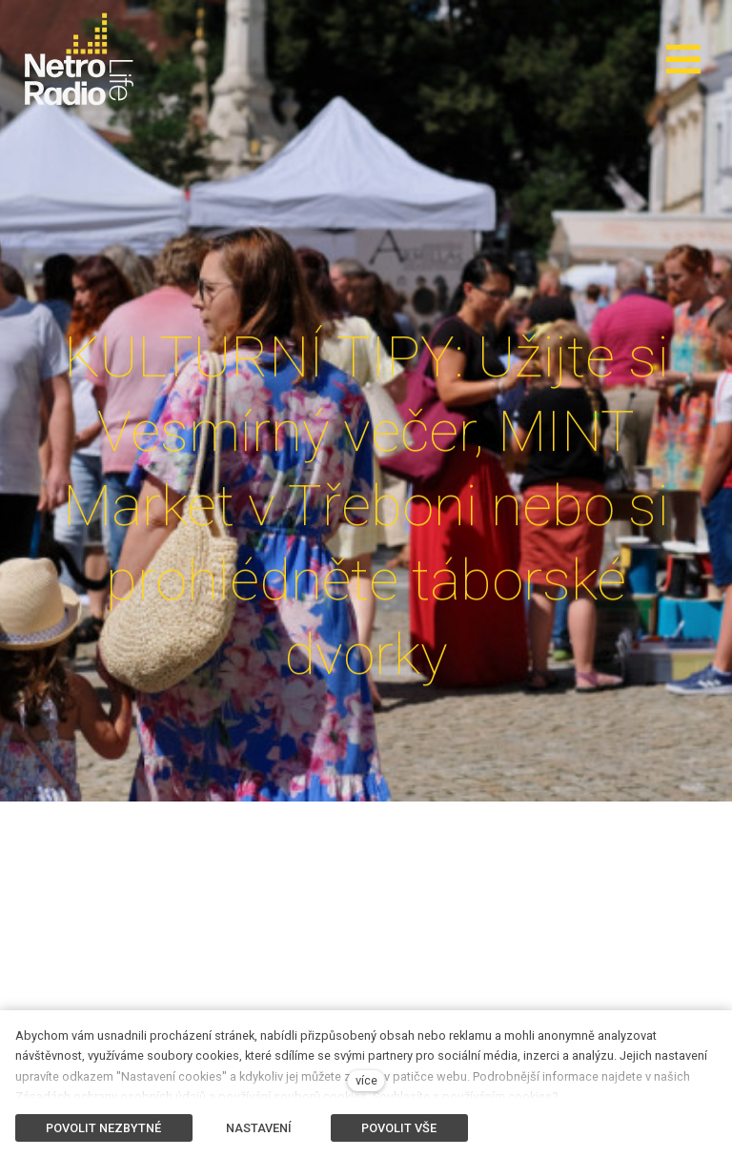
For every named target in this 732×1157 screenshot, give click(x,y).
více (366, 1080)
